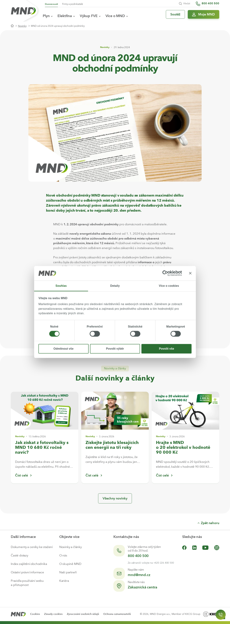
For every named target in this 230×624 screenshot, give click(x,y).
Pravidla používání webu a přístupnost (27, 583)
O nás (63, 555)
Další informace (23, 537)
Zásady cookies (53, 614)
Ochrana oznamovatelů (117, 614)
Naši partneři (68, 572)
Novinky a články (70, 547)
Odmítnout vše (63, 348)
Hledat (184, 3)
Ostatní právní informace (27, 572)
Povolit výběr (115, 348)
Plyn (47, 16)
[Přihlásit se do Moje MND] (203, 14)
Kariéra (64, 580)
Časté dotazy (19, 555)
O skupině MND (70, 564)
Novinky (22, 26)
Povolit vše (166, 348)
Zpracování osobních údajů (83, 614)
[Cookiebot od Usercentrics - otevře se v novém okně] (166, 273)
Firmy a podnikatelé (72, 4)
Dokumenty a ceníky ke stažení (32, 547)
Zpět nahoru (208, 523)
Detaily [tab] (115, 285)
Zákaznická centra (142, 587)
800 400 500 (138, 556)
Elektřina (66, 16)
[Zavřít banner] (190, 273)
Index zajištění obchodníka (29, 564)
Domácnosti (51, 4)
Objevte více (69, 537)
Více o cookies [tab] (169, 285)
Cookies (35, 614)
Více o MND (116, 16)
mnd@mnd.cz (139, 575)
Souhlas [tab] (61, 285)
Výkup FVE (90, 16)
